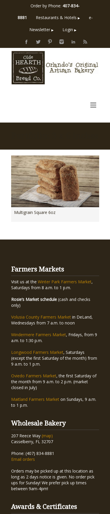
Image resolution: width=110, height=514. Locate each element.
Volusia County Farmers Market (41, 252)
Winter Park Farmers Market (65, 217)
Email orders (23, 394)
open (93, 105)
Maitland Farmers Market (35, 334)
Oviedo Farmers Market (33, 311)
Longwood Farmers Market (37, 287)
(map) (47, 371)
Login (69, 29)
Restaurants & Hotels (58, 17)
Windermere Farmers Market (38, 269)
